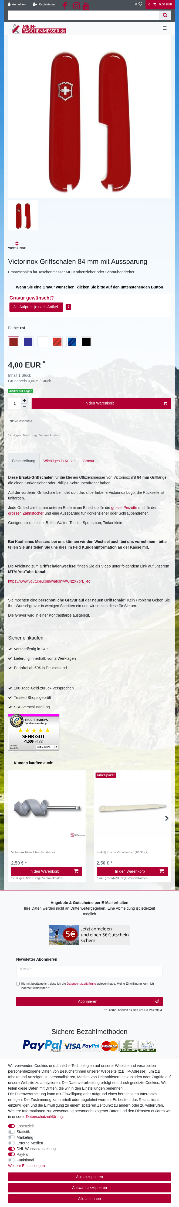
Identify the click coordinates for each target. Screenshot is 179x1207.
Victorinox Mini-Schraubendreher (33, 852)
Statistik (23, 1132)
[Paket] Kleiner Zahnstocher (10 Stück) (122, 852)
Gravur (88, 461)
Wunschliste (21, 421)
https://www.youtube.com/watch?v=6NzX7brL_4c (49, 581)
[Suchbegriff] (83, 15)
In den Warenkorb (126, 403)
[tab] (23, 461)
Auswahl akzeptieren (89, 1187)
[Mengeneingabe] (14, 403)
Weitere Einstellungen (26, 1166)
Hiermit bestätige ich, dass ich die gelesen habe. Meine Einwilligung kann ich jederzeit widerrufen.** (87, 986)
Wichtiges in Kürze (59, 461)
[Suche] (165, 15)
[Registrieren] (43, 4)
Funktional (25, 1160)
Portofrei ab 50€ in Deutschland (40, 668)
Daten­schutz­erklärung (44, 1116)
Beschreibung (23, 461)
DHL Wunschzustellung (36, 1149)
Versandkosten (48, 435)
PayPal (23, 1154)
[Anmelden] (17, 4)
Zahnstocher (33, 513)
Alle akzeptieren (89, 1177)
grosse (117, 507)
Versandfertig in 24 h (31, 649)
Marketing (25, 1137)
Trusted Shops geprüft (32, 697)
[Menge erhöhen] (24, 401)
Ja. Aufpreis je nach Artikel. (36, 307)
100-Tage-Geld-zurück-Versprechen (44, 688)
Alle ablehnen (89, 1198)
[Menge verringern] (24, 406)
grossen (15, 513)
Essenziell (25, 1126)
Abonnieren (118, 1001)
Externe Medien (30, 1143)
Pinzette (130, 507)
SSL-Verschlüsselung (32, 707)
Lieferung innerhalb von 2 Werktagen (45, 658)
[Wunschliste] (138, 4)
